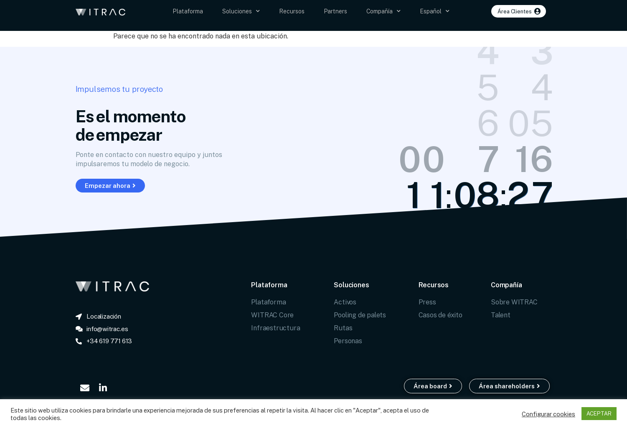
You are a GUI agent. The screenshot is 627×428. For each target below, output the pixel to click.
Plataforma (188, 11)
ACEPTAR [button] (599, 413)
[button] (518, 11)
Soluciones (241, 11)
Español (434, 11)
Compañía (383, 11)
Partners (335, 11)
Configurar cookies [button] (548, 414)
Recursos (292, 11)
